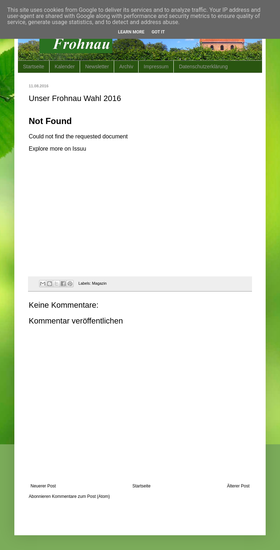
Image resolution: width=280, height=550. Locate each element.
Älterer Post (238, 486)
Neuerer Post (43, 486)
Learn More (131, 32)
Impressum (156, 66)
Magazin (99, 283)
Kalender (65, 66)
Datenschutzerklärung (203, 66)
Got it (158, 32)
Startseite (33, 66)
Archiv (126, 66)
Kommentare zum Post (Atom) (81, 496)
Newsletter (97, 66)
